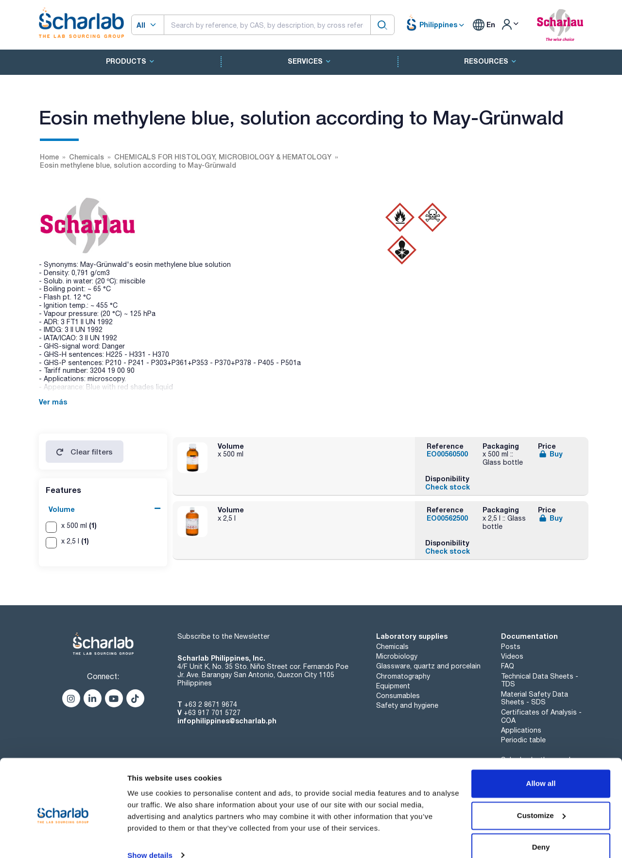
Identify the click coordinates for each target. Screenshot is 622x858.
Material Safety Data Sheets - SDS (534, 698)
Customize (541, 799)
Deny (541, 831)
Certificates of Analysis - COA (541, 716)
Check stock (447, 487)
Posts (510, 646)
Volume (62, 509)
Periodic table (523, 740)
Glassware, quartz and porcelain (428, 666)
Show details (150, 839)
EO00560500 (447, 454)
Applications (521, 730)
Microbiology (396, 656)
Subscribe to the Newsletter (223, 636)
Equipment (393, 686)
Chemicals (392, 646)
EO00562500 (447, 518)
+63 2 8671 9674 (210, 704)
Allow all (541, 767)
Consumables (398, 696)
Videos (512, 656)
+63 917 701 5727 (212, 713)
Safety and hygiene (407, 705)
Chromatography (403, 676)
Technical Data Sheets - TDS (539, 680)
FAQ (507, 666)
